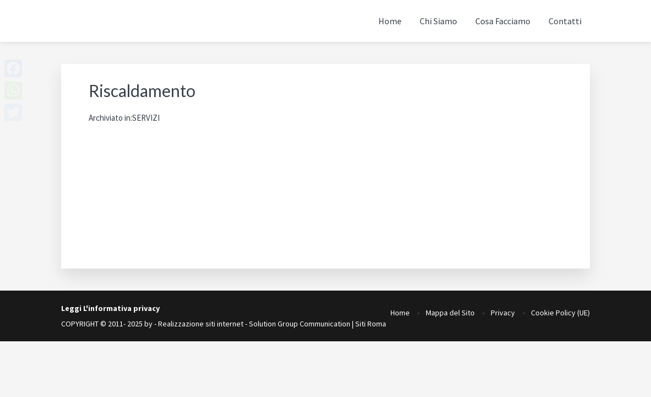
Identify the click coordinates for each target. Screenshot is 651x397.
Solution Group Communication (299, 324)
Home (400, 309)
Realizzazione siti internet (200, 324)
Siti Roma (370, 324)
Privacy (503, 309)
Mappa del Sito (450, 309)
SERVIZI (146, 117)
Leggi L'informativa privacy (110, 308)
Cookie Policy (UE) (560, 309)
